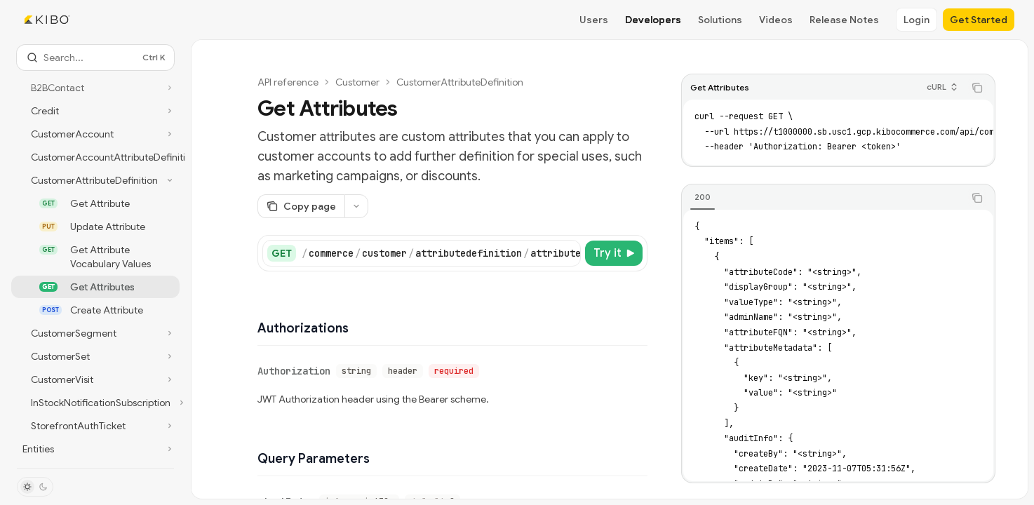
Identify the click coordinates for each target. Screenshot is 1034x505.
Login (916, 19)
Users (593, 19)
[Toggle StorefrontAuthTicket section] (95, 426)
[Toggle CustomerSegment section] (95, 333)
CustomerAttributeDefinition (459, 82)
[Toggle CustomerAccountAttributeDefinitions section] (95, 157)
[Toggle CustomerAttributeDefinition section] (95, 180)
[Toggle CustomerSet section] (95, 356)
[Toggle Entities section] (95, 449)
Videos (776, 19)
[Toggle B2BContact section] (95, 87)
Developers (653, 19)
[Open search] (95, 57)
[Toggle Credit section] (95, 111)
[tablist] (822, 198)
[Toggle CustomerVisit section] (95, 379)
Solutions (720, 19)
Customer (357, 82)
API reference (287, 82)
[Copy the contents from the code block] (977, 88)
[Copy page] (300, 206)
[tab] (702, 197)
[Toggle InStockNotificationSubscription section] (95, 402)
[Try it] (614, 253)
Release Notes (844, 19)
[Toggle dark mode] (35, 487)
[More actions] (356, 206)
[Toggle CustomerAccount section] (95, 134)
